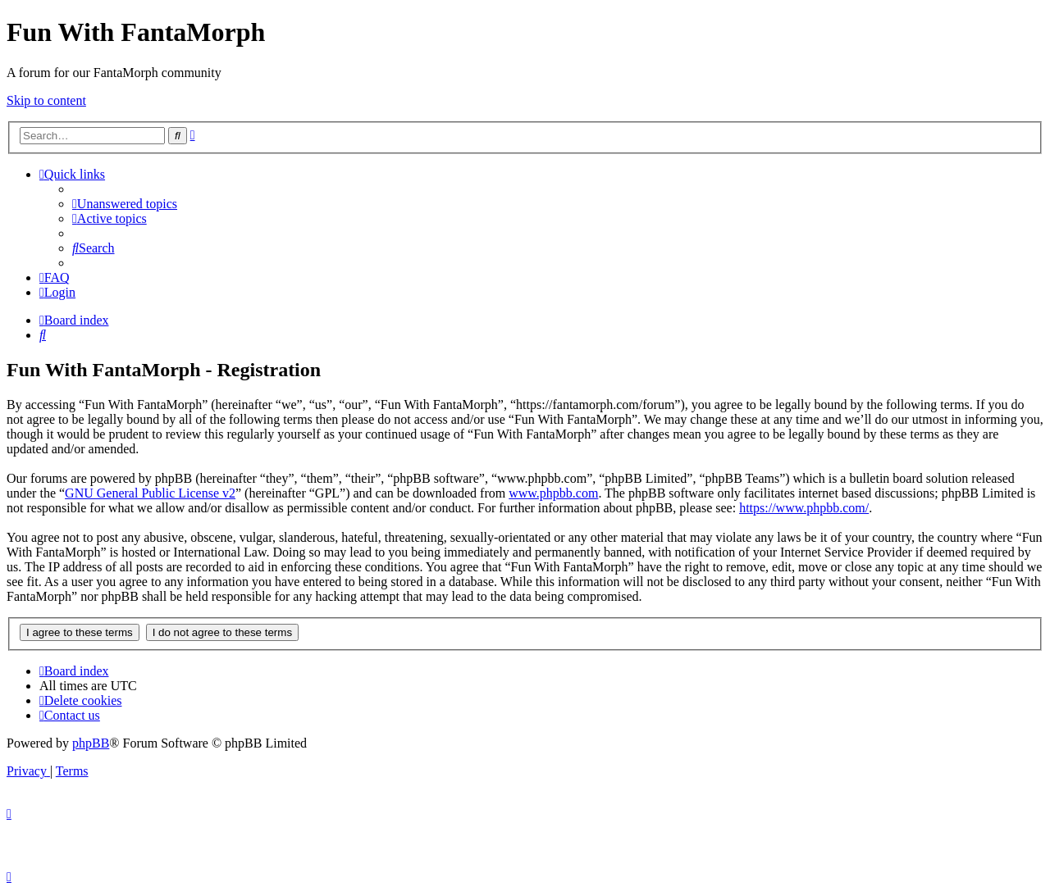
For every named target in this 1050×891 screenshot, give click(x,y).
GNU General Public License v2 (150, 493)
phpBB (90, 743)
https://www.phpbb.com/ (804, 508)
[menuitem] (124, 204)
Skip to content (46, 100)
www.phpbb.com (553, 493)
